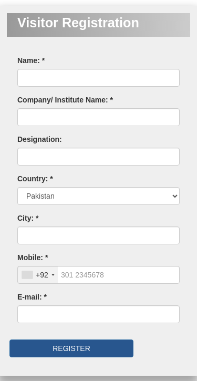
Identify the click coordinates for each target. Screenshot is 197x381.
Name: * (31, 60)
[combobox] (38, 274)
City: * (27, 218)
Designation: (39, 139)
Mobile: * (32, 257)
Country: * (35, 178)
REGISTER (71, 348)
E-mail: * (32, 297)
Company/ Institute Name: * (65, 100)
